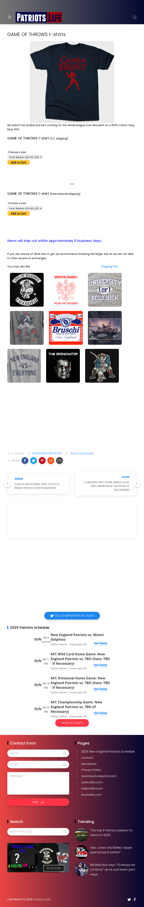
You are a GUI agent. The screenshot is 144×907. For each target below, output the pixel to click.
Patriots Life (41, 899)
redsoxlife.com (92, 788)
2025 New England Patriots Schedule (108, 751)
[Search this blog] (38, 831)
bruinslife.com (91, 795)
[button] (25, 460)
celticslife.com (92, 782)
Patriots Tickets (72, 723)
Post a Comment (82, 453)
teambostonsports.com (99, 776)
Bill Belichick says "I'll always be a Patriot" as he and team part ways (112, 870)
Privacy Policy (91, 770)
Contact (87, 758)
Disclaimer (89, 764)
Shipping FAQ (109, 266)
